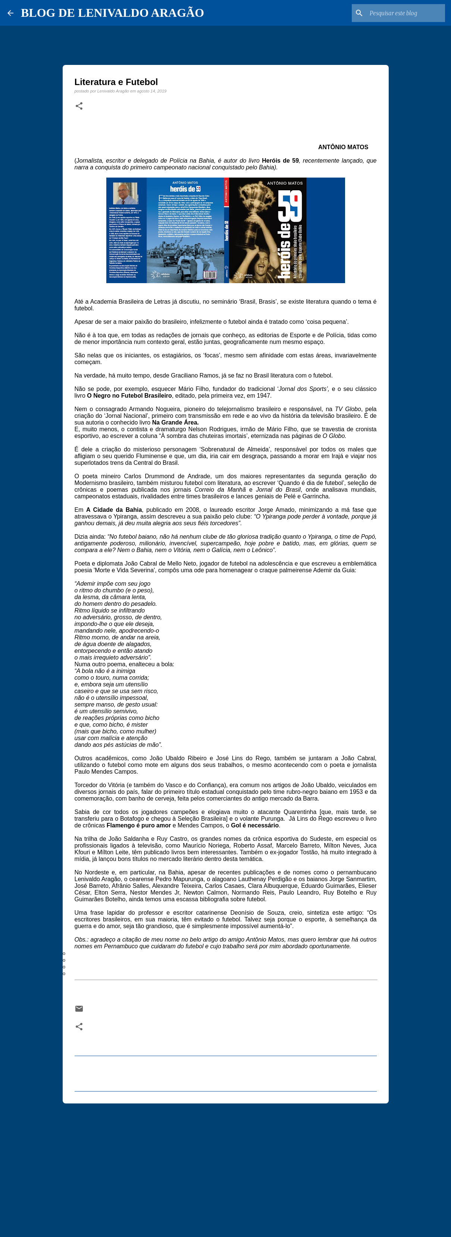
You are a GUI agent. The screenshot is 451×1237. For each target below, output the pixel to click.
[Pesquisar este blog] (406, 13)
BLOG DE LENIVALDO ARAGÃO (112, 12)
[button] (79, 106)
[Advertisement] (226, 1167)
